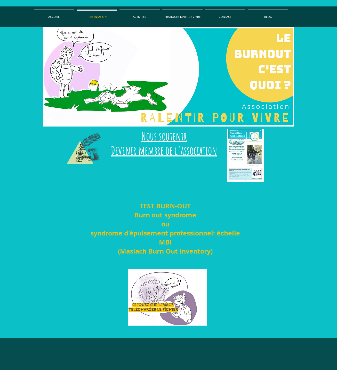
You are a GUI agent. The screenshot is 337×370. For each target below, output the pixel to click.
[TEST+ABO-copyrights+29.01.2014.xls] (167, 298)
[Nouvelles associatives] (245, 155)
